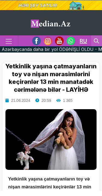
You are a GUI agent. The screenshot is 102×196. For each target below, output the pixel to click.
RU (83, 41)
